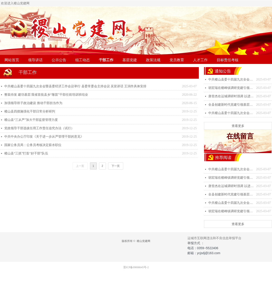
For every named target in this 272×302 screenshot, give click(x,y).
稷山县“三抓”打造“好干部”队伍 (26, 153)
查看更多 (238, 126)
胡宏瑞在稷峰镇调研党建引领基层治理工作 (231, 88)
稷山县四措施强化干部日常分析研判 (29, 111)
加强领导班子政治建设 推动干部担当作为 (33, 103)
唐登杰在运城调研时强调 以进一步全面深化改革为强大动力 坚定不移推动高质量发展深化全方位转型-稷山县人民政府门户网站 (231, 96)
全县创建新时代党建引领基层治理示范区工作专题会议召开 (231, 104)
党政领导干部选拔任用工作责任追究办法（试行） (39, 128)
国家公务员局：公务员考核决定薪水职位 (32, 145)
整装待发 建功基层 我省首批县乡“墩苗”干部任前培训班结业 (46, 94)
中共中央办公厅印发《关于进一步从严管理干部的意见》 (44, 136)
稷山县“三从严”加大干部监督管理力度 (31, 120)
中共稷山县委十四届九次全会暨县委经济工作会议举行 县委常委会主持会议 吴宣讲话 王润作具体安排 (75, 86)
